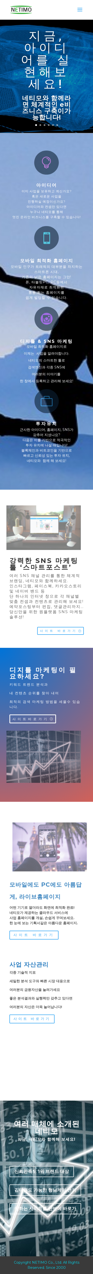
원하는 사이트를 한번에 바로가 (45, 1208)
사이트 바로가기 (58, 631)
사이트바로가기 (30, 719)
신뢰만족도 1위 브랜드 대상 (41, 1171)
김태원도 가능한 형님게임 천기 (45, 1190)
